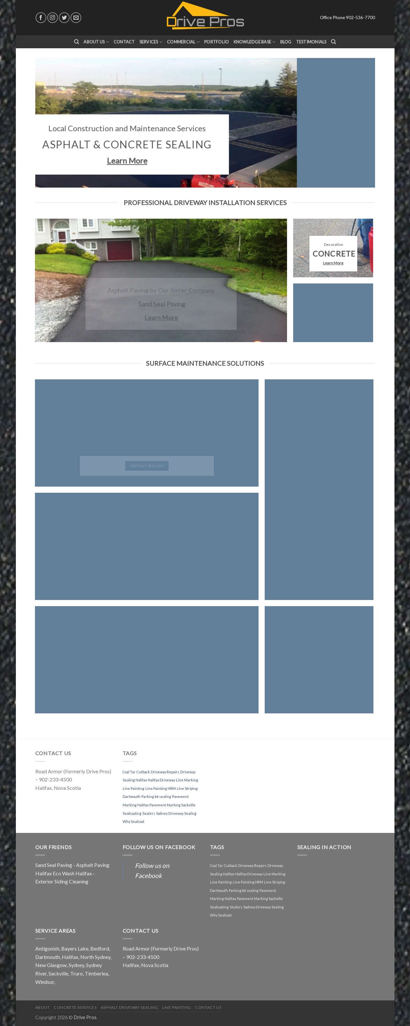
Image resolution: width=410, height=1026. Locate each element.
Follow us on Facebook (159, 847)
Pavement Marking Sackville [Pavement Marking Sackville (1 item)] (172, 805)
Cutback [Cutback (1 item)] (143, 772)
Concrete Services (75, 1007)
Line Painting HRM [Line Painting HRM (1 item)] (160, 788)
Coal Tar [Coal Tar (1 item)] (129, 772)
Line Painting (176, 1007)
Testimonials (311, 41)
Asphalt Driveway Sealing (129, 1007)
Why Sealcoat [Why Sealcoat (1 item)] (133, 821)
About (42, 1007)
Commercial (183, 42)
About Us (96, 42)
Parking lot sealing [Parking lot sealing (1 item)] (156, 796)
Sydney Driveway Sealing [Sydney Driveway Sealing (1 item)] (176, 813)
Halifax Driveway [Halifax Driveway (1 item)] (161, 780)
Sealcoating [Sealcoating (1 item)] (132, 813)
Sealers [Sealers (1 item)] (148, 813)
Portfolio (216, 41)
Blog (286, 41)
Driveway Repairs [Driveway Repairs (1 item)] (165, 772)
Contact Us (208, 1007)
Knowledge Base (255, 42)
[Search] (76, 42)
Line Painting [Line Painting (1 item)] (133, 788)
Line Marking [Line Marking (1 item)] (187, 780)
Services (151, 42)
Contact (124, 41)
